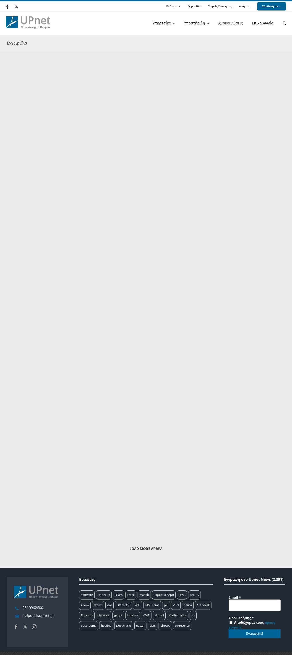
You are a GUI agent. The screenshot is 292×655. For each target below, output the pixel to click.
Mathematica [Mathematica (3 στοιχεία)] (178, 615)
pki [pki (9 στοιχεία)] (166, 605)
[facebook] (7, 7)
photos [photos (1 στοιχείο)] (165, 625)
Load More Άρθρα (146, 548)
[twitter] (16, 6)
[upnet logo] (28, 13)
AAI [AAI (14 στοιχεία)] (109, 605)
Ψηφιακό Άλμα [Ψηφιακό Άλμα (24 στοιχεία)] (164, 595)
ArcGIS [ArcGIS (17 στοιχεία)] (194, 595)
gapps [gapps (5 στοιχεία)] (118, 615)
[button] (284, 23)
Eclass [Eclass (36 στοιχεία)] (119, 595)
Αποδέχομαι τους (252, 624)
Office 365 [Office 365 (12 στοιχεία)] (123, 605)
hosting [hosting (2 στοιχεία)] (106, 625)
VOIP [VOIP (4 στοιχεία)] (146, 615)
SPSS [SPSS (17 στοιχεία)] (182, 595)
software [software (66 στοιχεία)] (87, 595)
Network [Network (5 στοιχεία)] (104, 615)
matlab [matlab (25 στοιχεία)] (144, 595)
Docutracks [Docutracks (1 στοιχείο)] (123, 625)
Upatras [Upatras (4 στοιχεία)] (132, 615)
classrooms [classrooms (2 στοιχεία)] (88, 625)
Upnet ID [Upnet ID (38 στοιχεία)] (104, 595)
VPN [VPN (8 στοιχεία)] (176, 605)
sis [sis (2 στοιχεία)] (193, 615)
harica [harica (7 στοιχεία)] (188, 605)
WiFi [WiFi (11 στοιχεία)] (138, 605)
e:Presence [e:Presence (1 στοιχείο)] (182, 625)
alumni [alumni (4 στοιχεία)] (159, 615)
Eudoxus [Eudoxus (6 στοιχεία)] (87, 615)
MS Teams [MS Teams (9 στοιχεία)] (152, 605)
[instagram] (34, 627)
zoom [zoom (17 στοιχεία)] (85, 605)
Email (235, 597)
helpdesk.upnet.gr (38, 615)
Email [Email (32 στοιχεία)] (131, 595)
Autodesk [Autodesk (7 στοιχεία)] (203, 605)
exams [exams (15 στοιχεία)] (98, 605)
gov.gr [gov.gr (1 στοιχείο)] (140, 625)
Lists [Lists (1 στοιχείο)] (152, 625)
